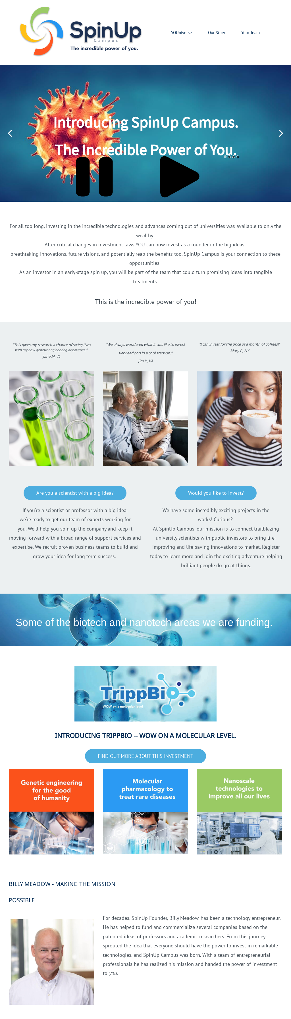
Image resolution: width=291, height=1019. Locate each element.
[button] (10, 133)
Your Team (250, 32)
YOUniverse (181, 32)
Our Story (216, 32)
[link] (51, 923)
